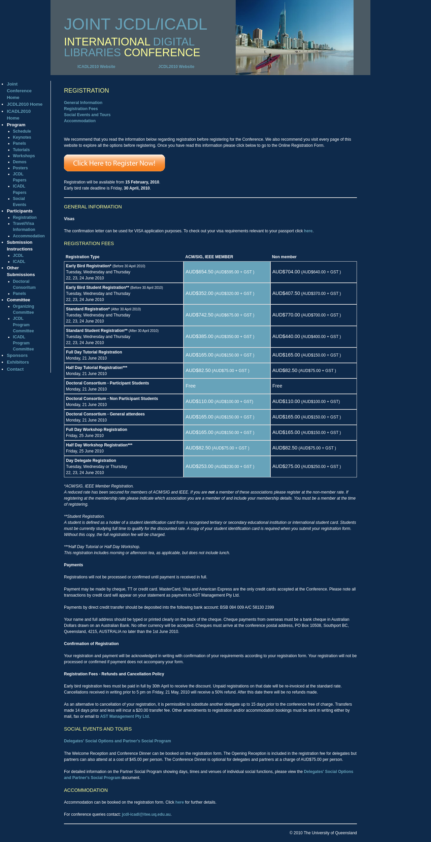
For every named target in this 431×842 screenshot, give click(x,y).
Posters (20, 168)
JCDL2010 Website (176, 66)
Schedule (22, 131)
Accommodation (29, 236)
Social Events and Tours (87, 114)
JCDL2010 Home (24, 104)
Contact (15, 369)
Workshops (24, 156)
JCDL (18, 255)
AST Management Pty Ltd (124, 716)
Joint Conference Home (19, 90)
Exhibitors (18, 362)
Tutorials (21, 149)
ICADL (19, 261)
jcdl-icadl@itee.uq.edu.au (146, 814)
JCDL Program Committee (23, 324)
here (308, 231)
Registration (24, 217)
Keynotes (22, 137)
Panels (19, 143)
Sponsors (17, 355)
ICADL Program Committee (23, 343)
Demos (19, 162)
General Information (83, 102)
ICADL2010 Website (96, 66)
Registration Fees (81, 108)
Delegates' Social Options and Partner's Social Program (117, 741)
